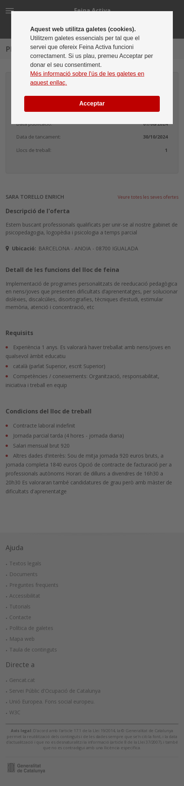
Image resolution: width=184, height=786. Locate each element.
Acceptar (92, 103)
